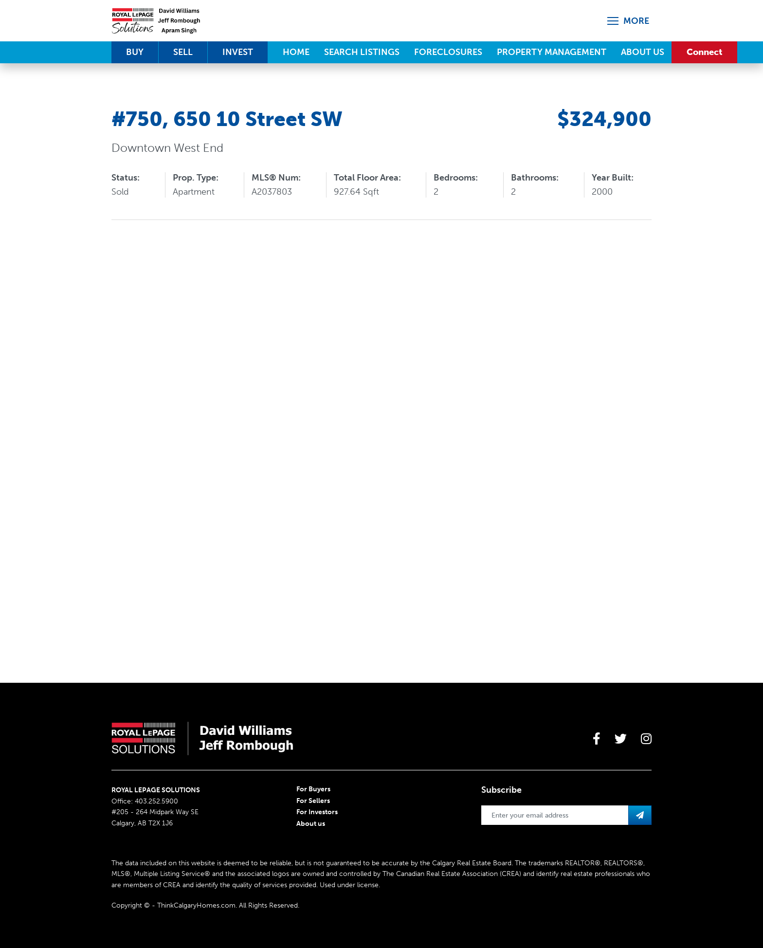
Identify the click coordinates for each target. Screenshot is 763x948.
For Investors (317, 812)
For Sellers (313, 801)
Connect (704, 52)
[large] (596, 738)
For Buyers (313, 789)
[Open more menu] (629, 21)
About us (310, 824)
